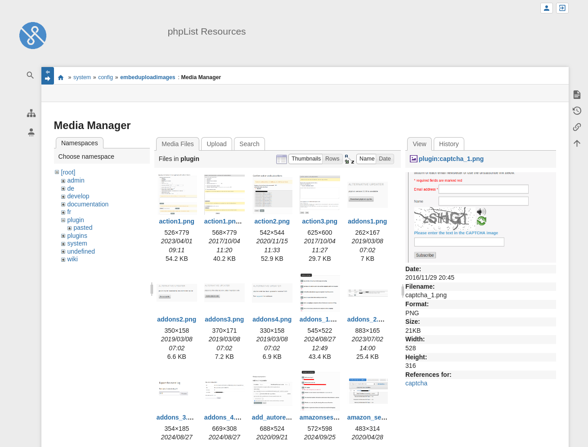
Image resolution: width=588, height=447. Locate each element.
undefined (81, 251)
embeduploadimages (147, 77)
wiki (72, 259)
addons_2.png (368, 319)
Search (249, 144)
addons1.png (367, 221)
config (105, 77)
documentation (88, 204)
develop (78, 196)
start (61, 77)
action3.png (320, 221)
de (71, 188)
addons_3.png (178, 417)
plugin (75, 220)
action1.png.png (228, 221)
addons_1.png (321, 319)
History (449, 144)
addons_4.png (225, 417)
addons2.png (176, 319)
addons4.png (272, 319)
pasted (83, 227)
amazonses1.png (325, 417)
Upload (216, 144)
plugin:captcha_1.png (451, 158)
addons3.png (224, 319)
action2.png (272, 221)
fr (69, 211)
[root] (68, 172)
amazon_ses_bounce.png (385, 417)
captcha (416, 383)
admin (76, 180)
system (82, 77)
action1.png (177, 221)
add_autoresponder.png (287, 417)
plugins (77, 235)
